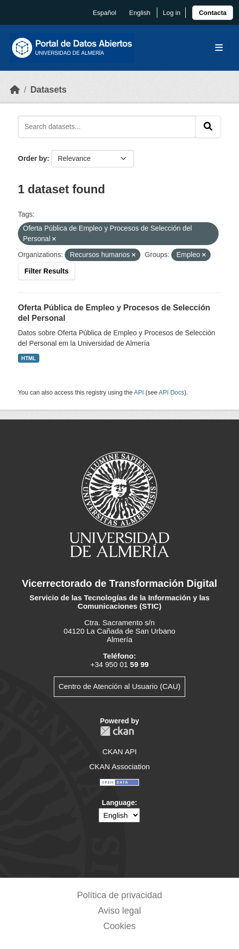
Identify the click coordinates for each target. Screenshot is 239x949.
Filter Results (46, 271)
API (139, 392)
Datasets (48, 90)
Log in (171, 12)
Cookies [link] (119, 926)
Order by (32, 158)
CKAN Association (119, 766)
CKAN (117, 731)
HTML (28, 358)
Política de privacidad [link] (119, 895)
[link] (212, 12)
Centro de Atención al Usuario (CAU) (119, 686)
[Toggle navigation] (219, 48)
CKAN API (119, 751)
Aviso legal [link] (119, 911)
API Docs (171, 392)
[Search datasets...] (107, 126)
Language (118, 803)
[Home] (15, 90)
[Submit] (208, 126)
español (104, 12)
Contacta (213, 12)
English (139, 12)
